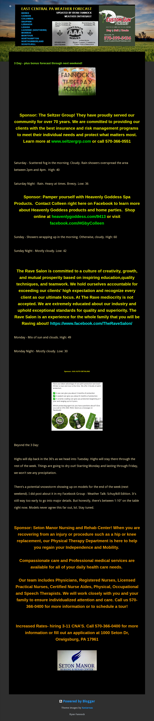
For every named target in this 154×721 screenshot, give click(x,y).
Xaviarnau (87, 707)
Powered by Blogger (77, 701)
